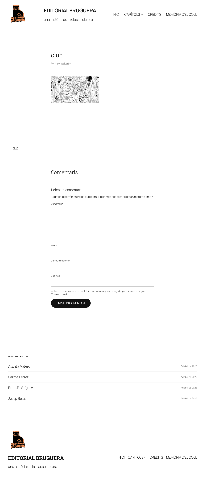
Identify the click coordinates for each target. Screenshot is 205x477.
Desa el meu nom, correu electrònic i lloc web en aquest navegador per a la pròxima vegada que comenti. (100, 292)
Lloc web (55, 275)
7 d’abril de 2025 (189, 366)
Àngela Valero (19, 366)
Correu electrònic (60, 260)
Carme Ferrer (18, 377)
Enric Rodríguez (20, 388)
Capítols (132, 14)
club (15, 148)
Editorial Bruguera (70, 10)
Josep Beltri (17, 398)
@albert (65, 63)
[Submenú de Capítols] (142, 14)
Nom (54, 245)
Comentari (57, 203)
